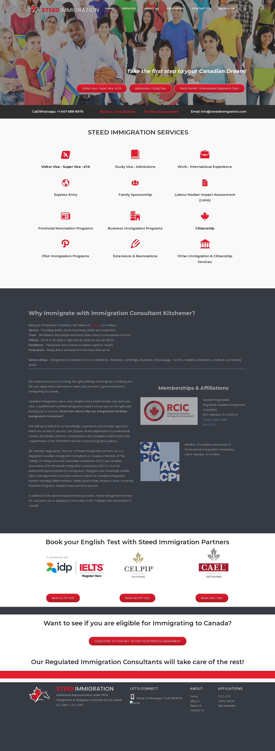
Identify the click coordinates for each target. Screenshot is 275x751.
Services (129, 8)
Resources (175, 8)
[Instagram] (236, 746)
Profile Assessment (161, 112)
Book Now (227, 8)
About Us (151, 8)
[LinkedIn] (244, 746)
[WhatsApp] (214, 746)
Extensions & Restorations (136, 232)
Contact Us (197, 710)
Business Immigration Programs (136, 218)
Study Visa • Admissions (136, 188)
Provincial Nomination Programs (101, 218)
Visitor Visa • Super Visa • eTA (101, 188)
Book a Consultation (118, 112)
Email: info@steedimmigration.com (218, 111)
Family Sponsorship (136, 202)
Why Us (195, 701)
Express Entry (101, 202)
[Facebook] (229, 746)
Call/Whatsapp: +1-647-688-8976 (57, 111)
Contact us (201, 8)
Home (109, 8)
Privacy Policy (106, 746)
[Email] (221, 746)
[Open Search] (244, 9)
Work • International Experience (171, 188)
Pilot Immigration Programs (101, 232)
